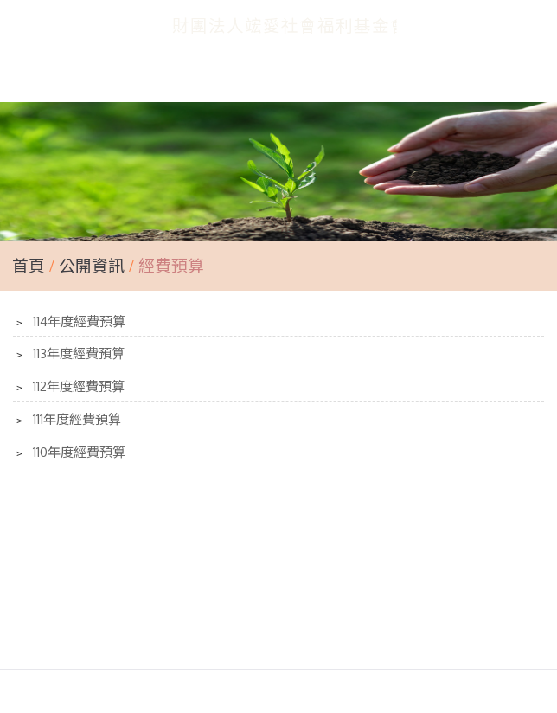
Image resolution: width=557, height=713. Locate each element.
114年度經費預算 (77, 321)
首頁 (28, 265)
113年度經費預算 (77, 353)
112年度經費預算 (77, 386)
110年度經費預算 (77, 452)
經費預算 (169, 265)
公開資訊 (94, 265)
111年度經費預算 (75, 419)
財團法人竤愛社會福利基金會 (290, 25)
